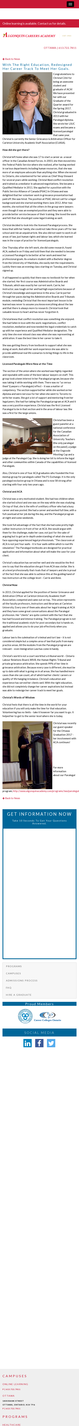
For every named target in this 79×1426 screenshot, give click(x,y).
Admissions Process (22, 980)
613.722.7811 (68, 47)
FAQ (9, 987)
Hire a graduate (19, 994)
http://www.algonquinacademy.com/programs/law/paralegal (46, 790)
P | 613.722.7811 (11, 1389)
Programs (14, 966)
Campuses (13, 973)
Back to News (11, 58)
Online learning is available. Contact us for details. (34, 23)
